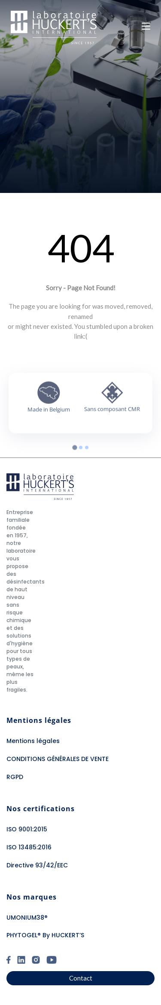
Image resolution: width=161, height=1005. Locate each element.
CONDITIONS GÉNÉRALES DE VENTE (57, 759)
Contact (80, 978)
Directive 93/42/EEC (37, 865)
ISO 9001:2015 (26, 829)
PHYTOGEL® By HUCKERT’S (45, 935)
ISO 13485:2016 (29, 847)
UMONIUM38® (27, 917)
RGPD (14, 777)
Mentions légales (33, 741)
